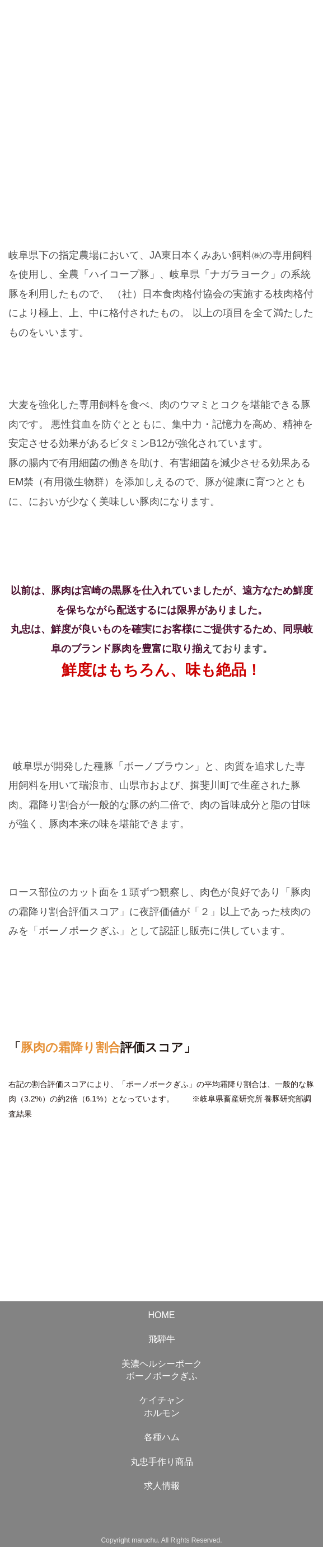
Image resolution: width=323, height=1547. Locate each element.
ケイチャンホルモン (161, 1406)
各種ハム (162, 1437)
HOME (161, 1315)
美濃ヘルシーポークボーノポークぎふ (161, 1370)
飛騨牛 (161, 1339)
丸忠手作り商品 (161, 1461)
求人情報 (162, 1485)
